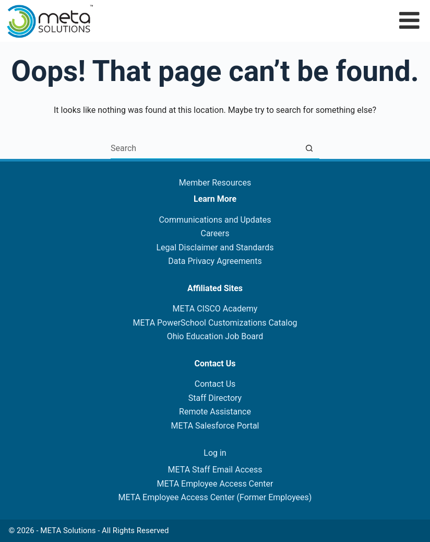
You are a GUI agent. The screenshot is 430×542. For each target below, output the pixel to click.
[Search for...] (204, 148)
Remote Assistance (215, 412)
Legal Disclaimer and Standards (214, 247)
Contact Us (215, 384)
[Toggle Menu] (409, 20)
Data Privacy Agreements (214, 261)
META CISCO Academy (215, 309)
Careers (214, 233)
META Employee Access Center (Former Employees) (215, 497)
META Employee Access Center (215, 484)
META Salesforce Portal (215, 426)
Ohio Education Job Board (215, 336)
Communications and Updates (215, 220)
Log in (215, 453)
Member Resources (215, 183)
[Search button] (308, 148)
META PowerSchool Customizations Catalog (215, 323)
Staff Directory (215, 398)
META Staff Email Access (215, 470)
